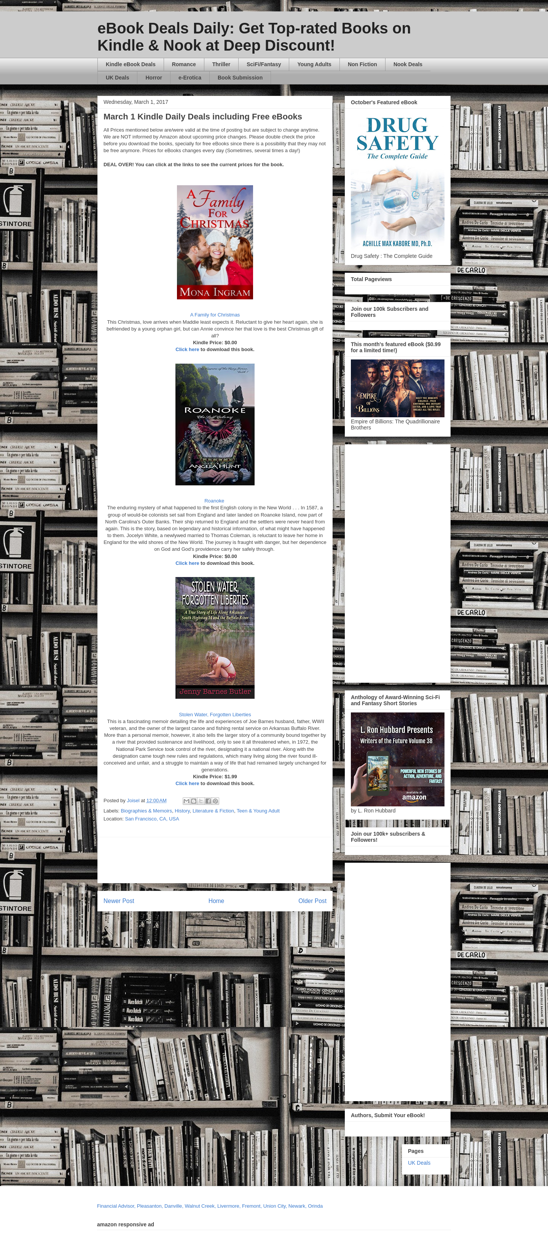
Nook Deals (407, 64)
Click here (187, 349)
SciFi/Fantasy (264, 64)
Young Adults (314, 64)
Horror (153, 78)
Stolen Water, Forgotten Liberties (215, 714)
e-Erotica (189, 78)
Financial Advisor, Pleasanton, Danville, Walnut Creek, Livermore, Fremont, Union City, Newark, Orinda (210, 1206)
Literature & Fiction (213, 811)
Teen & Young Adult (258, 811)
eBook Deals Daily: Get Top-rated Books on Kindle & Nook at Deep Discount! (254, 37)
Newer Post (119, 901)
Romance (184, 64)
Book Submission (240, 78)
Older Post (312, 901)
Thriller (221, 64)
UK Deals (117, 78)
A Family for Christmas (215, 315)
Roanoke (215, 501)
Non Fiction (362, 64)
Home (217, 901)
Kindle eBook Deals (131, 64)
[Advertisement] (288, 860)
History (182, 811)
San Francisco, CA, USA (152, 819)
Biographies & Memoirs (146, 811)
